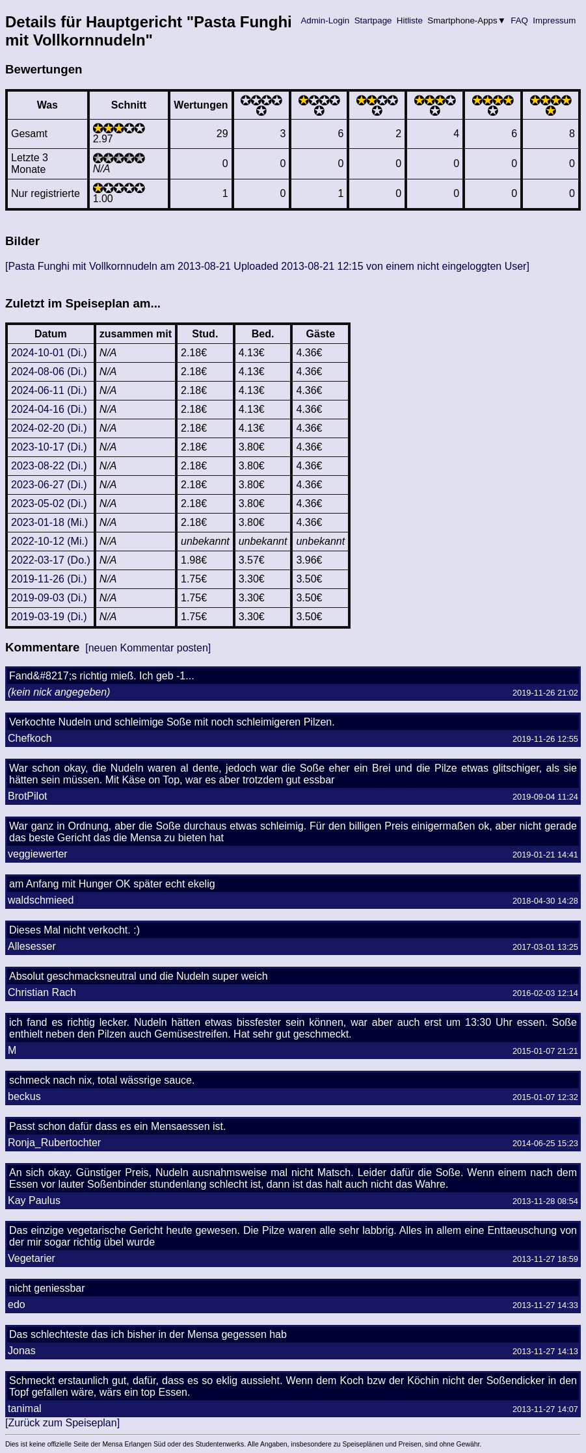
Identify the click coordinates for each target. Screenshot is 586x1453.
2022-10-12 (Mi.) (49, 541)
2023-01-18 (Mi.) (49, 522)
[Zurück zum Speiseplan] (62, 1422)
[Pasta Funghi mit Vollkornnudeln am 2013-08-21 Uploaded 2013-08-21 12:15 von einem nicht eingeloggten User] (267, 266)
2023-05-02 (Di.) (49, 503)
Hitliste (409, 20)
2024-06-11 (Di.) (49, 390)
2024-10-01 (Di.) (49, 352)
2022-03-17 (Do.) (50, 560)
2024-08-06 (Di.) (49, 371)
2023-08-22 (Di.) (49, 465)
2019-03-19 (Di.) (49, 616)
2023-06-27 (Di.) (49, 484)
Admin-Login (325, 20)
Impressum (554, 20)
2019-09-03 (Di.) (49, 597)
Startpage (373, 20)
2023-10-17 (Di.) (49, 446)
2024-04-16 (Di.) (49, 409)
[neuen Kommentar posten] (148, 647)
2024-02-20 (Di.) (49, 428)
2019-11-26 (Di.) (49, 578)
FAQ (520, 20)
